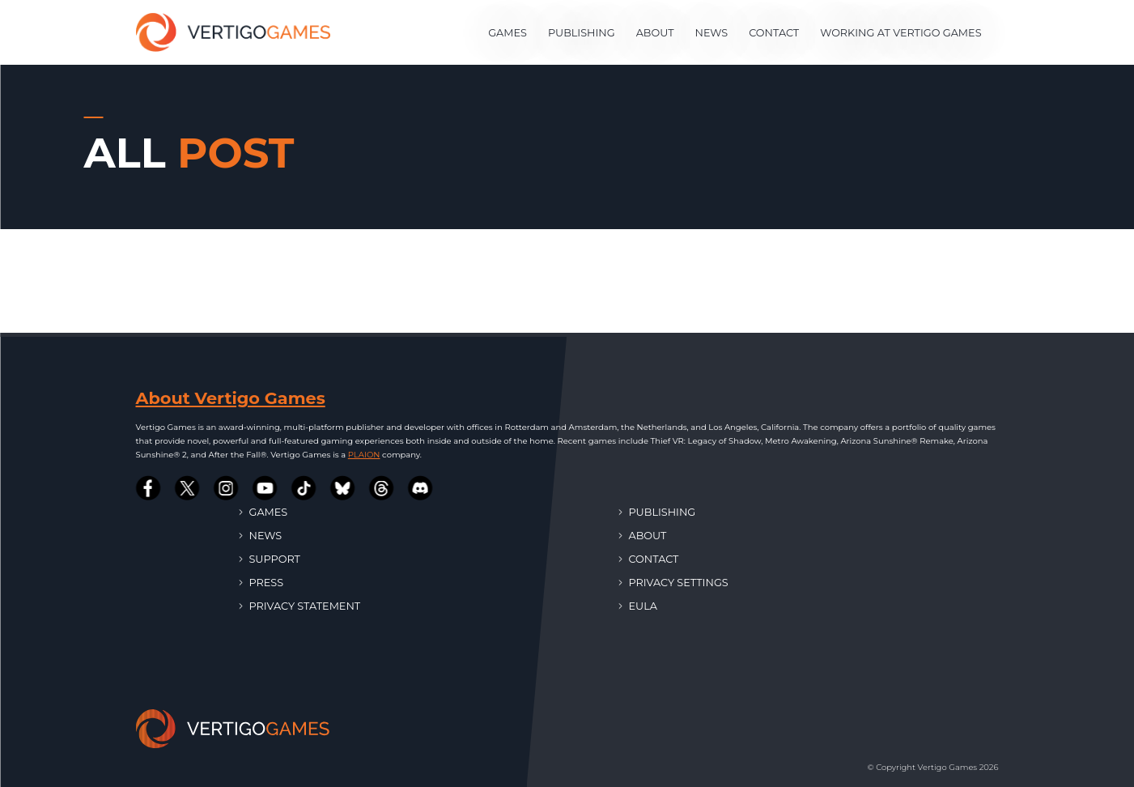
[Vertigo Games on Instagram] (227, 488)
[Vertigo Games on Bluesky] (343, 488)
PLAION (364, 454)
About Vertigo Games (230, 398)
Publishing (581, 33)
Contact (774, 33)
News (711, 33)
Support (270, 558)
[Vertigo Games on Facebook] (149, 488)
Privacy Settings (673, 582)
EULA (638, 605)
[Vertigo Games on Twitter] (188, 488)
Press (262, 582)
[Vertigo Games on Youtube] (265, 488)
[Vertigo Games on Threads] (382, 488)
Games (507, 33)
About (655, 33)
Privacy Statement (300, 605)
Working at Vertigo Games (900, 33)
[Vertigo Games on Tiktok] (304, 488)
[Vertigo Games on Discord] (421, 488)
